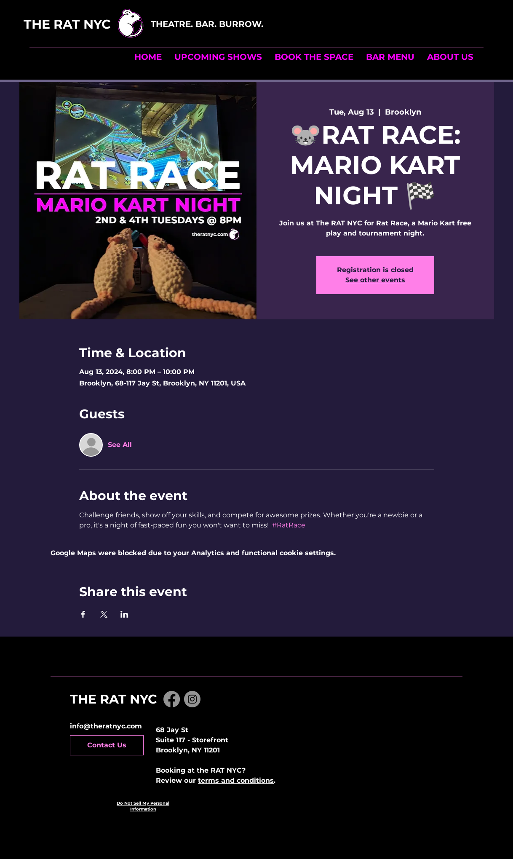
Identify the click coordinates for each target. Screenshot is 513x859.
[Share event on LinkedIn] (124, 614)
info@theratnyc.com (106, 726)
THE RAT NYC (86, 24)
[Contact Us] (107, 745)
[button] (314, 57)
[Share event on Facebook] (83, 614)
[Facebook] (171, 699)
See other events (375, 280)
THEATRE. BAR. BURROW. (208, 24)
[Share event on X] (104, 614)
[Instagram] (192, 699)
